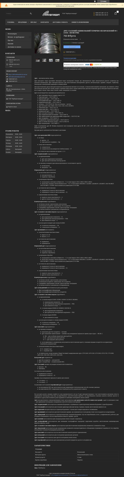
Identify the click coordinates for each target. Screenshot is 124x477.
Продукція (22, 22)
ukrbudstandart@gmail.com (16, 77)
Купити (72, 47)
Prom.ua (72, 473)
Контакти (45, 22)
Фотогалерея (12, 34)
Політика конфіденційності (79, 475)
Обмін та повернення (80, 22)
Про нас (34, 22)
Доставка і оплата (60, 22)
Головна (10, 22)
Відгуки (10, 44)
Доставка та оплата (14, 47)
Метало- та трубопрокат (16, 37)
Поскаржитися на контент (60, 475)
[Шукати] (30, 13)
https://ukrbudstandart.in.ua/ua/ (17, 74)
